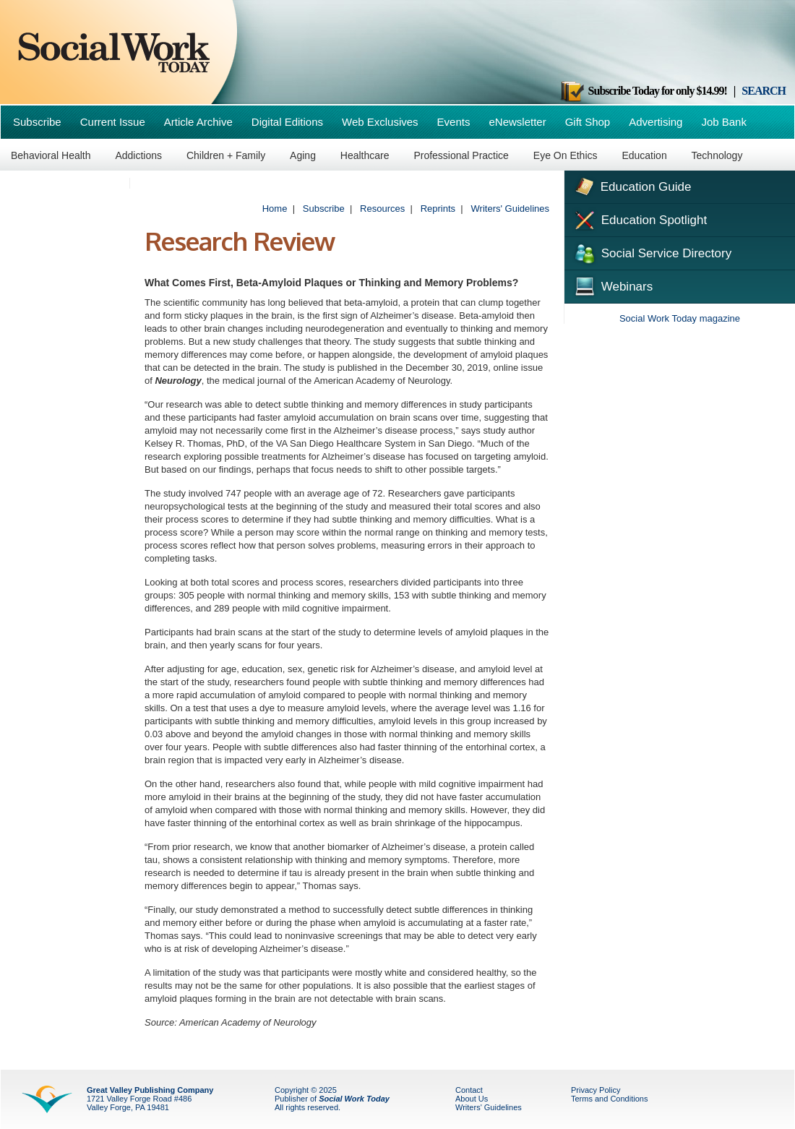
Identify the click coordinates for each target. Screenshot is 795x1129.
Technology (717, 155)
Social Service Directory (651, 252)
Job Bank (724, 122)
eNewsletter (517, 122)
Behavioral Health (51, 155)
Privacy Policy (595, 1090)
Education (644, 155)
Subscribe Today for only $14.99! (643, 91)
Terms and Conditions (609, 1098)
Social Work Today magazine (679, 318)
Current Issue (112, 122)
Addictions (138, 155)
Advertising (655, 122)
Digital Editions (287, 122)
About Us (471, 1098)
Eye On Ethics (565, 155)
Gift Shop (588, 122)
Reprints (438, 208)
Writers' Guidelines (510, 208)
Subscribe (37, 122)
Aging (303, 155)
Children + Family (225, 155)
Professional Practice (461, 155)
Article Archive (198, 122)
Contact (469, 1090)
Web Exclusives (380, 122)
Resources (382, 208)
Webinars (612, 284)
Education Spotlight (639, 219)
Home (275, 208)
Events (453, 122)
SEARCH (764, 91)
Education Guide (631, 185)
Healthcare (365, 155)
